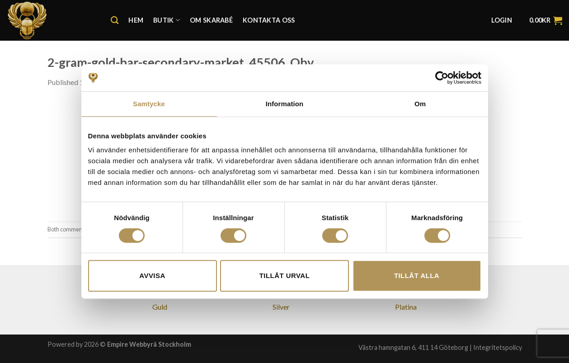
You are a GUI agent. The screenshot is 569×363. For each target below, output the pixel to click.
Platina (406, 306)
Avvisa (152, 275)
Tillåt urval (284, 275)
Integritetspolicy (497, 347)
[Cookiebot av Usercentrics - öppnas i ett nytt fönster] (441, 78)
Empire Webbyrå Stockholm (149, 344)
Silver (281, 306)
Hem (135, 20)
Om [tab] (420, 104)
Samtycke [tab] (149, 104)
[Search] (114, 20)
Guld (159, 306)
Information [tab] (285, 104)
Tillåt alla (416, 275)
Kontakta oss (269, 20)
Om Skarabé (211, 20)
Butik (166, 20)
